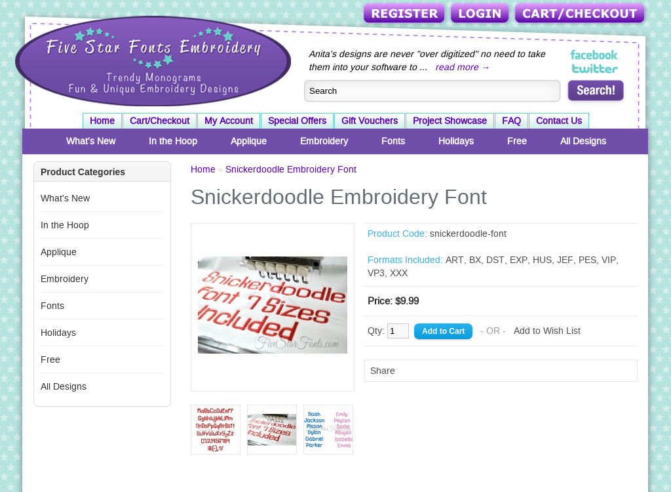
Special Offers (297, 120)
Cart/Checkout (581, 14)
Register (405, 14)
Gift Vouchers (369, 120)
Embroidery (324, 141)
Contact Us (559, 120)
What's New (90, 141)
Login (481, 14)
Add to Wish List (547, 330)
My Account (228, 120)
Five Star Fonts (151, 60)
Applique (249, 141)
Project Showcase (450, 120)
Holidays (456, 141)
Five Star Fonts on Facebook (595, 55)
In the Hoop (173, 141)
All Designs (583, 141)
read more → (462, 67)
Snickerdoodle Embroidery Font (290, 169)
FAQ (511, 120)
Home (102, 120)
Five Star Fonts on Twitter (595, 68)
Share (382, 370)
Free (517, 141)
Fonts (393, 141)
